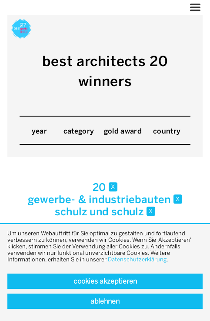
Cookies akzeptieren (105, 281)
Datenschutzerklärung (137, 259)
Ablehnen (105, 301)
